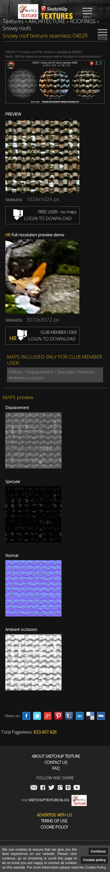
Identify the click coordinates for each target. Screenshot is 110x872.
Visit (54, 800)
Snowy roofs (17, 28)
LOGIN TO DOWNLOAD (42, 218)
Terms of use (54, 820)
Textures (13, 21)
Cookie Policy (54, 827)
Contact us (55, 762)
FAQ (56, 768)
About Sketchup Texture (56, 756)
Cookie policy (94, 860)
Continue (98, 851)
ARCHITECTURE (46, 21)
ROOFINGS (83, 21)
